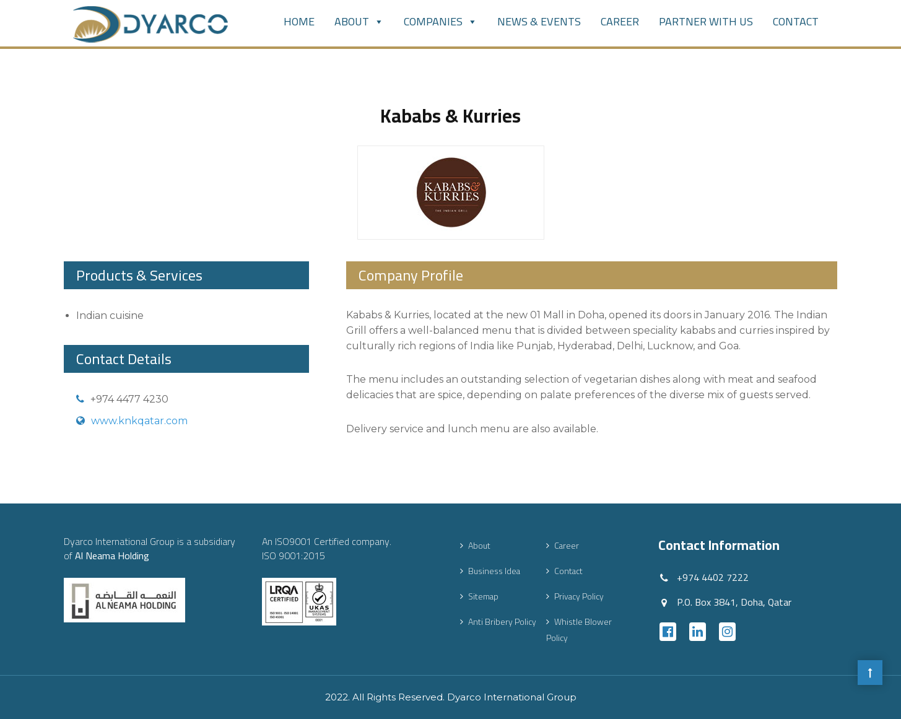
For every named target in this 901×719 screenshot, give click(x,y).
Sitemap (483, 596)
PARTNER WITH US (706, 21)
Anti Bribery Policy (502, 622)
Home (299, 21)
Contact (796, 21)
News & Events (539, 21)
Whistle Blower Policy (579, 630)
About (359, 21)
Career (620, 21)
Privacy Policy (579, 596)
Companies (440, 21)
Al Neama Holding (112, 555)
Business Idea (494, 571)
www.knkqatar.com (139, 421)
